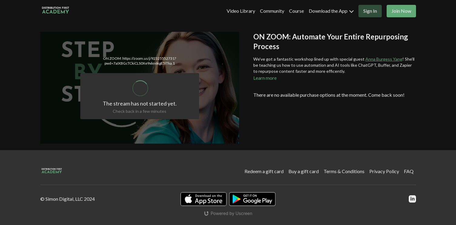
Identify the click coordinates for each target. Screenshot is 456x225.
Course (296, 11)
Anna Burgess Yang (383, 59)
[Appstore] (203, 199)
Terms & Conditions (344, 171)
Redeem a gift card (264, 171)
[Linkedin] (412, 199)
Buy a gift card (303, 171)
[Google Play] (252, 199)
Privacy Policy (384, 171)
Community (272, 11)
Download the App (331, 11)
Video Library (241, 11)
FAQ (409, 171)
